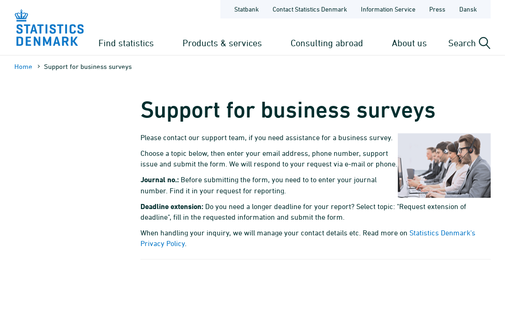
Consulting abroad (327, 42)
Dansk (468, 9)
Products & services (222, 42)
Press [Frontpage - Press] (437, 9)
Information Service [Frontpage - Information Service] (388, 9)
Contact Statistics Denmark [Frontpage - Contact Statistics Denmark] (310, 9)
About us (409, 42)
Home (23, 66)
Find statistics (126, 42)
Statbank (246, 9)
